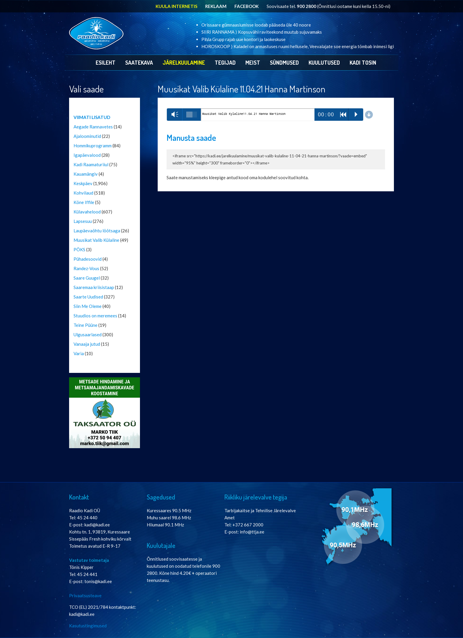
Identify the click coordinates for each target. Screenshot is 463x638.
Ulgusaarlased (88, 334)
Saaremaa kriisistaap (94, 287)
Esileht (105, 62)
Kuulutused (324, 62)
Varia (79, 353)
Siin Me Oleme (88, 306)
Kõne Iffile (84, 202)
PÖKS (79, 249)
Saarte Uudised (88, 296)
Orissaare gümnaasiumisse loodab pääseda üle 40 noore (256, 24)
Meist (252, 62)
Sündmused (284, 62)
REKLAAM (215, 6)
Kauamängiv (86, 174)
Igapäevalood (87, 155)
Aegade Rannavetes (93, 126)
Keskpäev (83, 183)
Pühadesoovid (88, 259)
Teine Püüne (85, 325)
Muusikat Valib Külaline (96, 240)
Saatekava (139, 62)
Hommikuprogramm (93, 145)
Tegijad (225, 62)
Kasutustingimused (88, 625)
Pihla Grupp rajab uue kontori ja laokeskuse (243, 39)
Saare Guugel (87, 277)
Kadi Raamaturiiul (91, 164)
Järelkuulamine (184, 62)
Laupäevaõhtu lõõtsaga (97, 230)
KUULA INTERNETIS (176, 6)
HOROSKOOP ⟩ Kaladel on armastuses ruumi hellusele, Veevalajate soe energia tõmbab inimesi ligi (297, 46)
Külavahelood (87, 211)
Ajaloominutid (87, 136)
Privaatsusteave (85, 595)
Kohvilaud (83, 192)
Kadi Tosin (363, 62)
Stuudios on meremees (95, 315)
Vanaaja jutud (87, 344)
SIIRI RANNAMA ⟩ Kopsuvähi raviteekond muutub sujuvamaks (261, 32)
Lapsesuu (83, 221)
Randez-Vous (86, 268)
